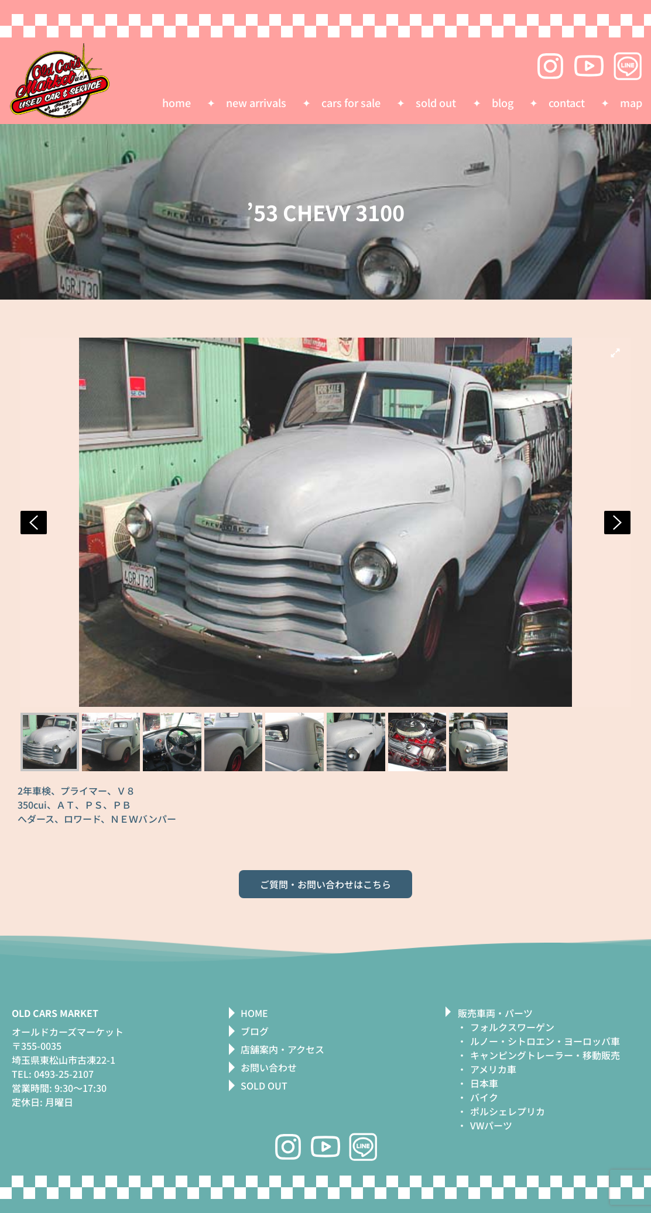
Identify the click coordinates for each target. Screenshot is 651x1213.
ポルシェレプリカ (507, 1111)
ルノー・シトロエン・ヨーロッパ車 (545, 1041)
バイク (484, 1097)
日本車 (484, 1083)
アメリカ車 (493, 1069)
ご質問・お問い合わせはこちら (325, 884)
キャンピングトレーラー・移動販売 (545, 1055)
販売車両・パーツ (495, 1013)
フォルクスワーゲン (512, 1027)
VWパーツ (491, 1125)
